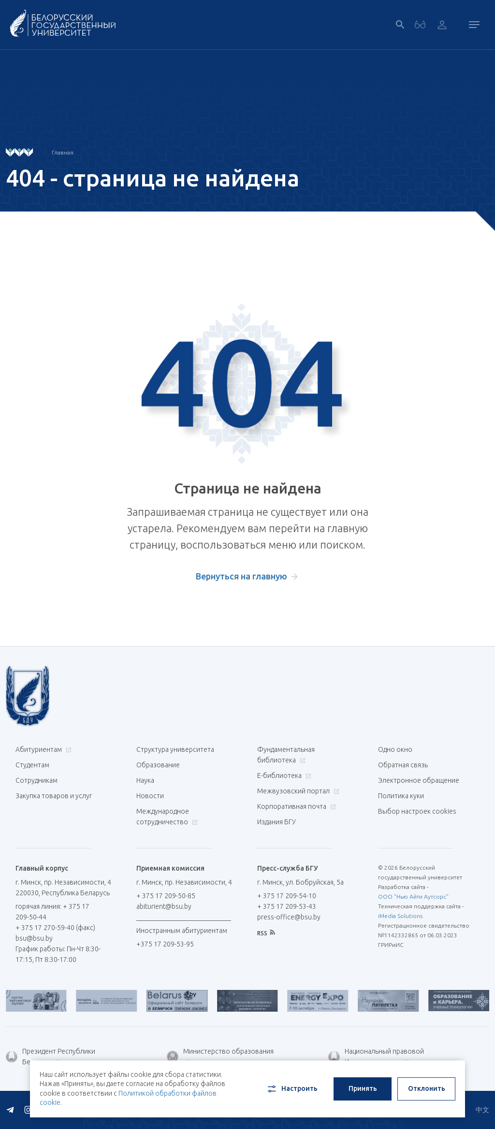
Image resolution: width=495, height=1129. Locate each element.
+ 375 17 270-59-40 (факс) (55, 927)
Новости (150, 796)
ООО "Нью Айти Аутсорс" (413, 896)
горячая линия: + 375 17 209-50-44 (52, 912)
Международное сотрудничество (167, 816)
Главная (62, 152)
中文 (482, 1110)
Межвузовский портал (297, 791)
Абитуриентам (42, 749)
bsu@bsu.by (34, 938)
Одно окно (395, 749)
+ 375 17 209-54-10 (286, 896)
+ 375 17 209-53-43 (286, 906)
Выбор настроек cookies (417, 811)
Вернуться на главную (241, 576)
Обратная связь (403, 765)
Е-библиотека (283, 775)
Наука (145, 780)
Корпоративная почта (295, 806)
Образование (158, 765)
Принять (363, 1088)
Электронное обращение (418, 780)
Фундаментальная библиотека (286, 755)
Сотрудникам (36, 780)
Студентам (32, 765)
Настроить (292, 1089)
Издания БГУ (276, 822)
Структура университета (175, 749)
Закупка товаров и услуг (53, 796)
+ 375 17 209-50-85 (165, 896)
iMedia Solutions (400, 916)
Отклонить (426, 1088)
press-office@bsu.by (288, 917)
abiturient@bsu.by (163, 906)
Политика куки (401, 796)
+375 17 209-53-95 (165, 944)
